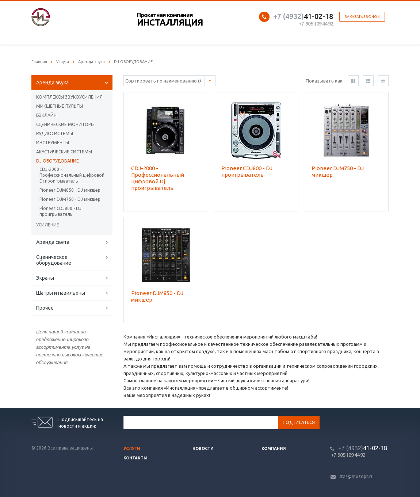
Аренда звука (52, 82)
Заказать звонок (362, 17)
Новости (203, 448)
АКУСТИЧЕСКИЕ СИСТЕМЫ (64, 151)
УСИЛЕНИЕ (47, 224)
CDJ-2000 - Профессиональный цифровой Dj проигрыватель (71, 175)
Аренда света (52, 242)
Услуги (131, 448)
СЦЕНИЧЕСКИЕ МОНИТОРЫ (65, 124)
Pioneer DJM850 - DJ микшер (69, 190)
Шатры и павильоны (60, 293)
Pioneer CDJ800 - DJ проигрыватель (60, 211)
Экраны (45, 278)
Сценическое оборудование (53, 260)
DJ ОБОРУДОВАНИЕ (57, 160)
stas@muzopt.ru (356, 476)
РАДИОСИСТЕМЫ (54, 133)
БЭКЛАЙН (46, 115)
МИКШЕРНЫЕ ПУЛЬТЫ (59, 106)
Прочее (45, 308)
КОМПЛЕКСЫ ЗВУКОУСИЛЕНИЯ (69, 97)
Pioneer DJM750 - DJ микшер (69, 199)
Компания (273, 448)
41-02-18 (303, 16)
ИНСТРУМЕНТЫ (52, 142)
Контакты (135, 458)
